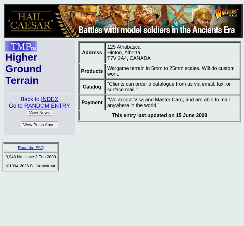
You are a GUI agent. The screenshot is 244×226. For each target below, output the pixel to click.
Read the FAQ (31, 147)
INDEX (49, 99)
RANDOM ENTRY (47, 106)
